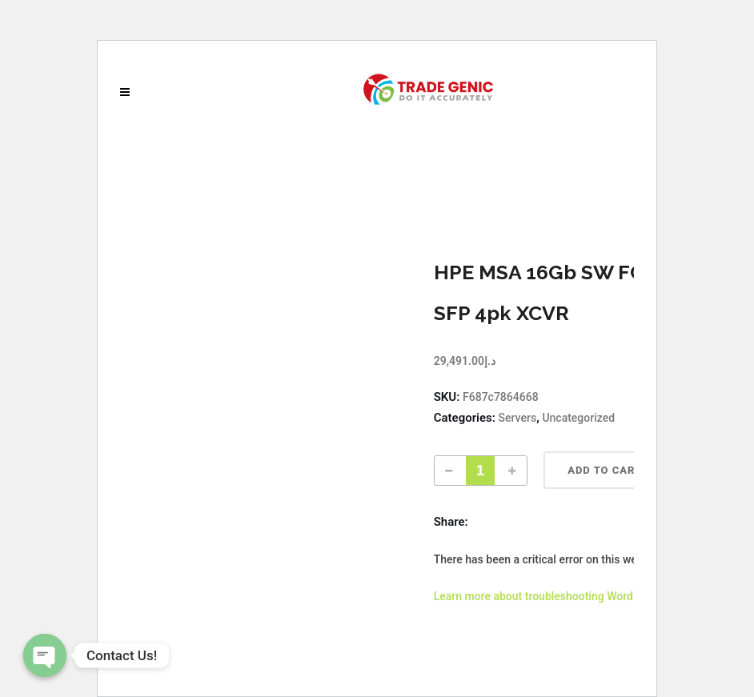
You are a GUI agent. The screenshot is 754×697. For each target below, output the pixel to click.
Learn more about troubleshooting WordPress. (549, 596)
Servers (518, 417)
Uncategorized (578, 417)
